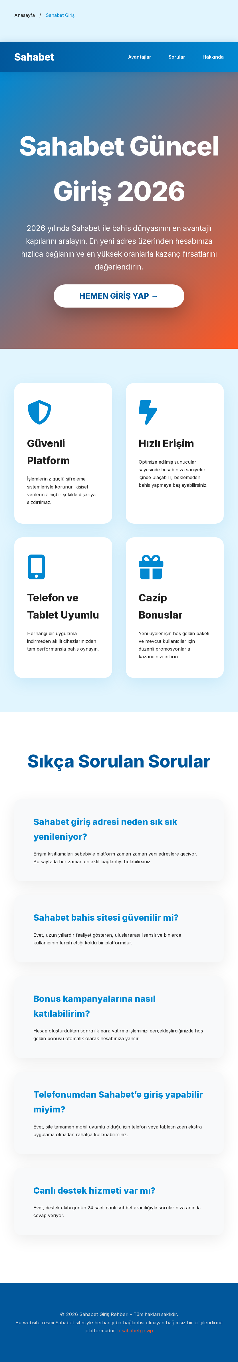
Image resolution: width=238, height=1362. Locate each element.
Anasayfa (24, 15)
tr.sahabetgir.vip (135, 1330)
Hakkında (213, 57)
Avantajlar (139, 57)
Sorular (177, 57)
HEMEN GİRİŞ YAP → (118, 296)
